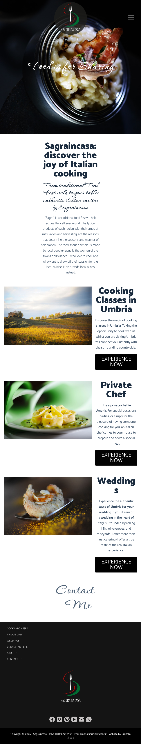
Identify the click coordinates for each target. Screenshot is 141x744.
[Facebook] (52, 719)
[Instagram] (59, 719)
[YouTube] (74, 719)
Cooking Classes (17, 628)
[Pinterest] (67, 719)
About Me (13, 653)
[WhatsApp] (89, 719)
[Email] (81, 719)
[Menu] (131, 17)
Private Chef (15, 635)
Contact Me (14, 659)
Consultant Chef (18, 647)
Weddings (13, 641)
